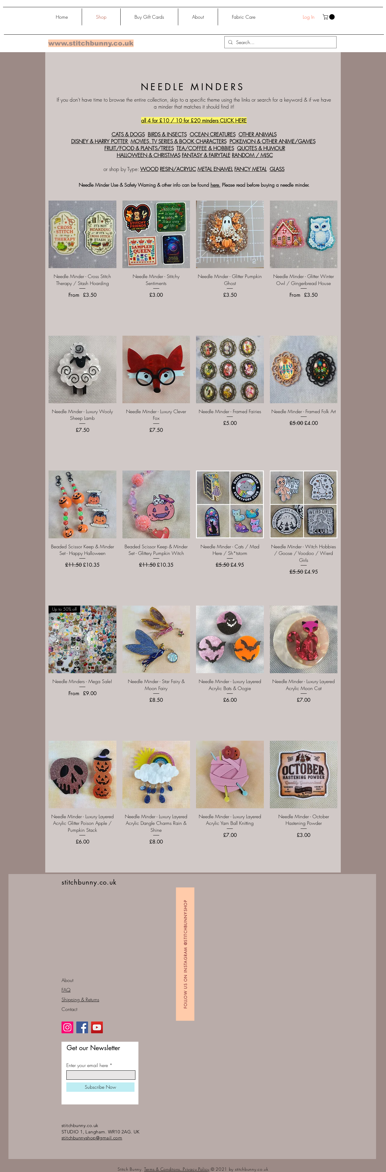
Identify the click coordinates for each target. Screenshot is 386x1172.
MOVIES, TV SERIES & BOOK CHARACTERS (178, 141)
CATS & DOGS (128, 134)
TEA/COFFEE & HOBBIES (205, 148)
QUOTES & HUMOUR (261, 148)
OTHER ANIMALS (258, 134)
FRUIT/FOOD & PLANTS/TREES (139, 148)
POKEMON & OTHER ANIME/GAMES (272, 141)
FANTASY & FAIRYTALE (206, 155)
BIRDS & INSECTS (167, 134)
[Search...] (280, 42)
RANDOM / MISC (252, 155)
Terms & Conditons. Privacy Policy (176, 1169)
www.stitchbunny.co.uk (91, 43)
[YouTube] (97, 1027)
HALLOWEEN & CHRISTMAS (148, 155)
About (67, 980)
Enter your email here (87, 1065)
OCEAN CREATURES (213, 134)
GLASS (277, 169)
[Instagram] (67, 1027)
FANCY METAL (250, 169)
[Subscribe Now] (100, 1087)
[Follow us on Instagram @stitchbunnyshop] (185, 954)
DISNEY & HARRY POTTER (100, 141)
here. (215, 185)
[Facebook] (82, 1027)
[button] (329, 17)
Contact (69, 1009)
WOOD (149, 169)
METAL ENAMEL (215, 169)
